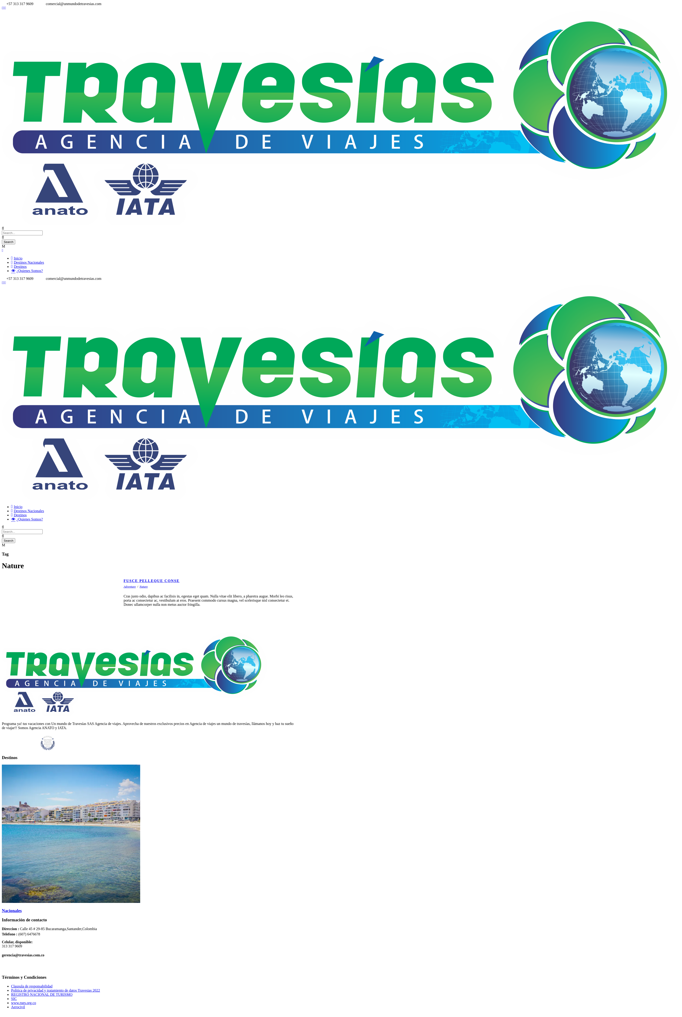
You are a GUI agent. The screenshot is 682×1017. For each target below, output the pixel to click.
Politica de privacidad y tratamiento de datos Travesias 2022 (55, 990)
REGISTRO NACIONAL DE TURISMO (41, 994)
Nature (143, 586)
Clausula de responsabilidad (32, 986)
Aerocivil (18, 1007)
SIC (14, 999)
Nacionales (12, 910)
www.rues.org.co (23, 1003)
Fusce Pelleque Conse (152, 581)
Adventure (130, 586)
